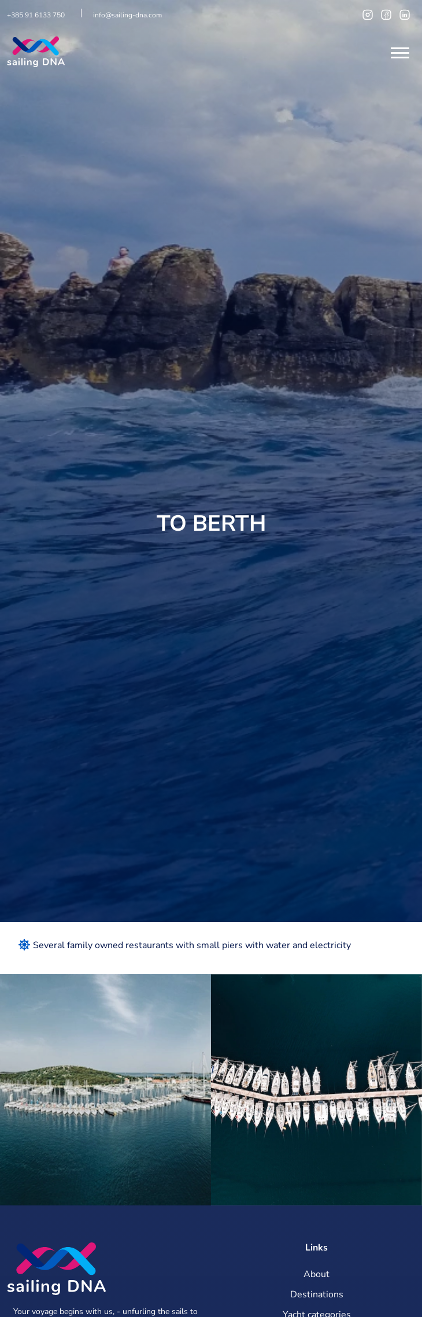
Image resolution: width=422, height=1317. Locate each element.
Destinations (316, 1294)
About (316, 1274)
